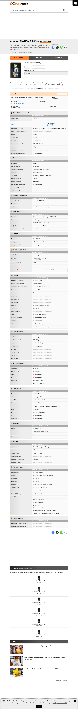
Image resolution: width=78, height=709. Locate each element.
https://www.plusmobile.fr (19, 3)
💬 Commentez (38, 67)
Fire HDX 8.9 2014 (50, 124)
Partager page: (65, 47)
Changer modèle (29, 70)
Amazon (35, 134)
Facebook (53, 47)
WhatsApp (61, 47)
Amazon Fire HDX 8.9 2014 (39, 579)
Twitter (57, 47)
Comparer (58, 58)
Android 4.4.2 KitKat (38, 201)
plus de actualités (62, 680)
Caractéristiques (19, 58)
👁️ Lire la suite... (39, 88)
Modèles (39, 58)
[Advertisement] (39, 25)
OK (39, 706)
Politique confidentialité (60, 703)
